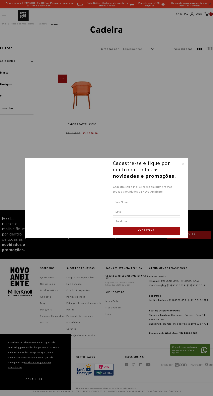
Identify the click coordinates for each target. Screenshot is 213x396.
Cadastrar (146, 230)
